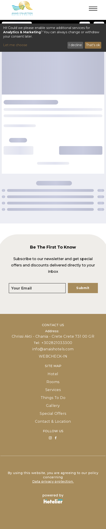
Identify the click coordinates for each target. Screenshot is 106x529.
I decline (75, 45)
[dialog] (53, 38)
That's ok (93, 45)
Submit (83, 288)
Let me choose (15, 45)
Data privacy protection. (53, 481)
